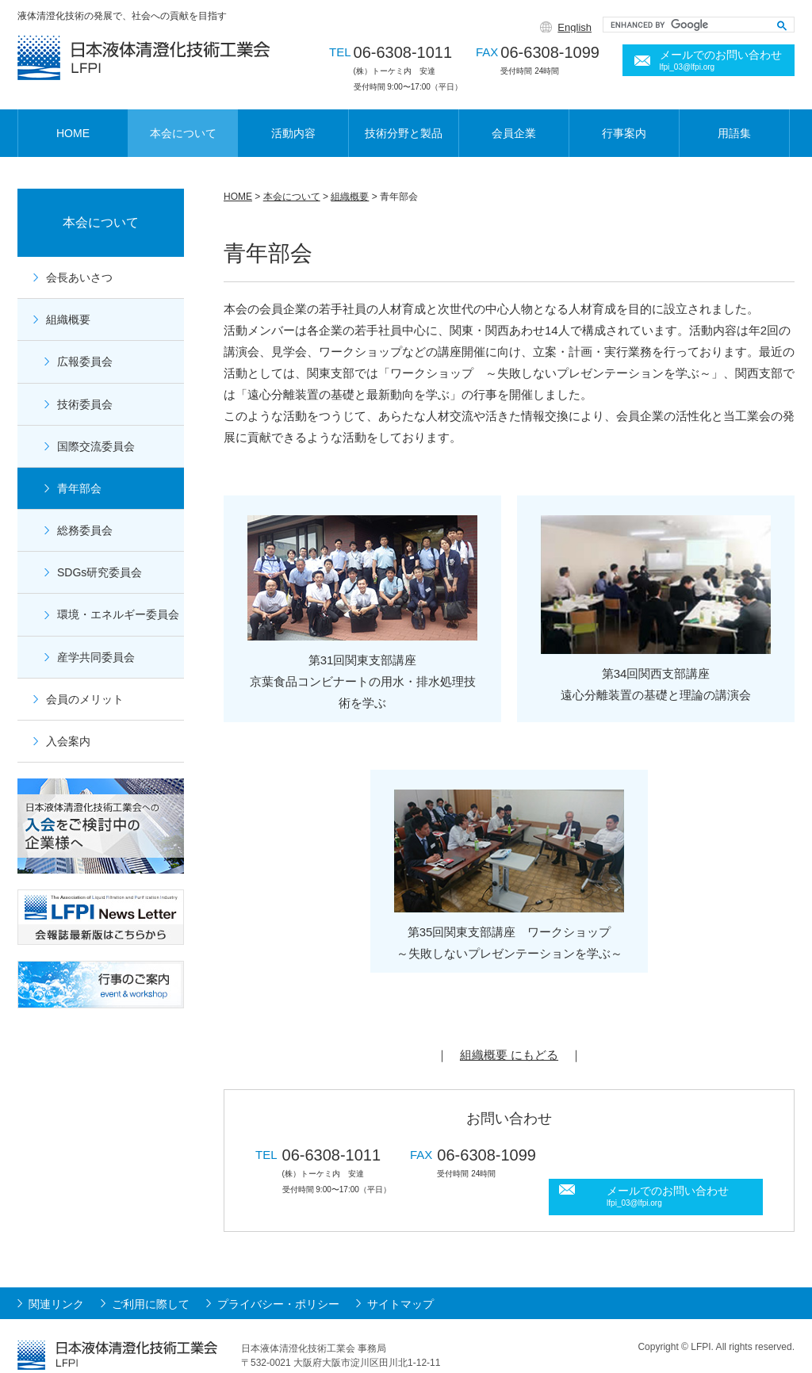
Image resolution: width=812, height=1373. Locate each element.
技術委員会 (85, 404)
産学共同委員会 (96, 657)
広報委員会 (85, 361)
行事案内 (624, 133)
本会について (183, 133)
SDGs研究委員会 (99, 572)
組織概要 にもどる (509, 1054)
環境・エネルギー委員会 (118, 614)
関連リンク (56, 1283)
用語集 (734, 133)
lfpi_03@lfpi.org (687, 67)
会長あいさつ (79, 277)
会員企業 (514, 133)
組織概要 (350, 196)
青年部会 (79, 488)
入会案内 (68, 741)
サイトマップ (400, 1283)
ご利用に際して (151, 1283)
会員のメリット (85, 699)
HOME (73, 133)
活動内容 (293, 133)
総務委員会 (85, 530)
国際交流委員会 (96, 446)
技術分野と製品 (403, 133)
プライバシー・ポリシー (278, 1283)
